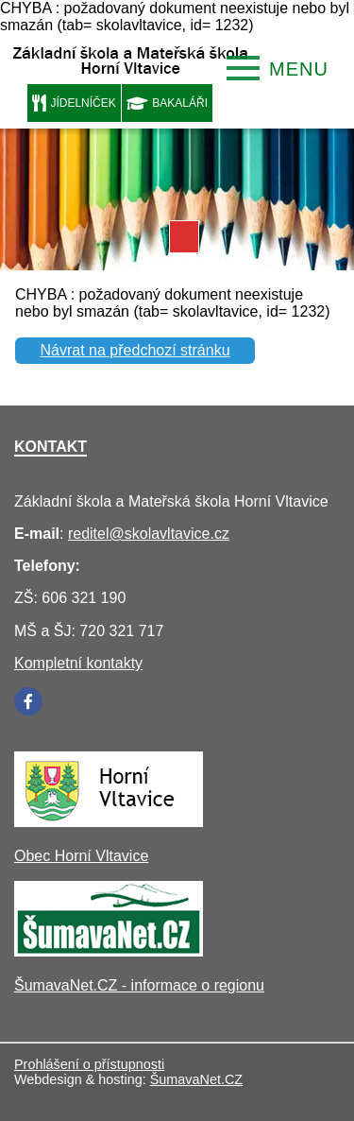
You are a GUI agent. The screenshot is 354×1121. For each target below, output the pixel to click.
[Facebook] (28, 701)
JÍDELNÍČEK (74, 103)
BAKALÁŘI (167, 103)
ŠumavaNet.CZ (196, 1079)
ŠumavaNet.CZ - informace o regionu (139, 985)
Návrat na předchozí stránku (135, 350)
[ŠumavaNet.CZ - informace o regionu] (108, 951)
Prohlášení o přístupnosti (89, 1064)
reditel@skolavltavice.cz (148, 534)
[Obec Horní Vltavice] (108, 822)
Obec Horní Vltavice (81, 856)
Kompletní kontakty (78, 663)
